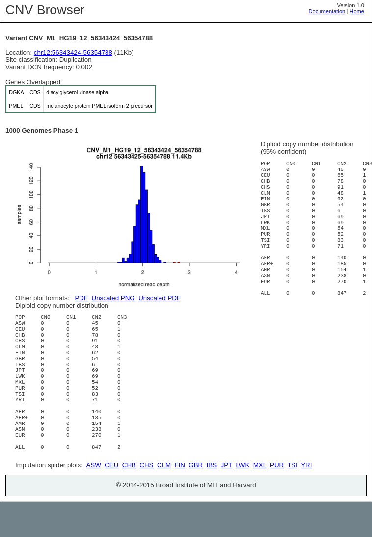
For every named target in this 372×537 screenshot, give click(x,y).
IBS (212, 500)
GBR (195, 500)
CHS (146, 500)
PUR (277, 500)
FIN (179, 500)
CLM (164, 500)
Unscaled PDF (159, 298)
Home (356, 11)
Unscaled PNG (113, 298)
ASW (93, 500)
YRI (306, 500)
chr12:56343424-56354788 (73, 52)
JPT (226, 500)
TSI (292, 500)
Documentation (327, 11)
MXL (259, 500)
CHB (129, 500)
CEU (111, 500)
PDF (81, 298)
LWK (242, 500)
